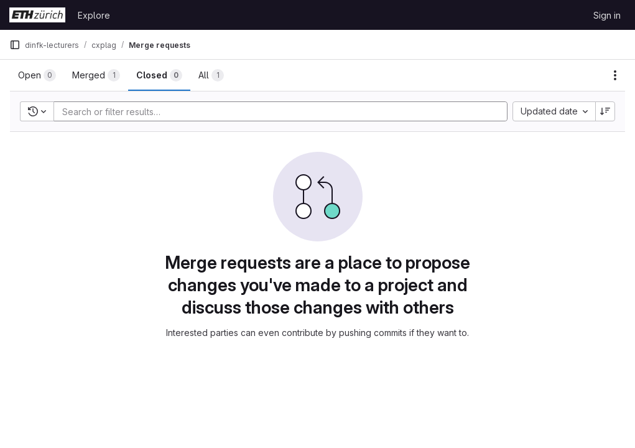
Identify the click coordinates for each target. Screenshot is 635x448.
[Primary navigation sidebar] (15, 45)
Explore (94, 15)
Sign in (607, 15)
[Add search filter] (284, 111)
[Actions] (615, 75)
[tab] (37, 75)
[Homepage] (37, 15)
